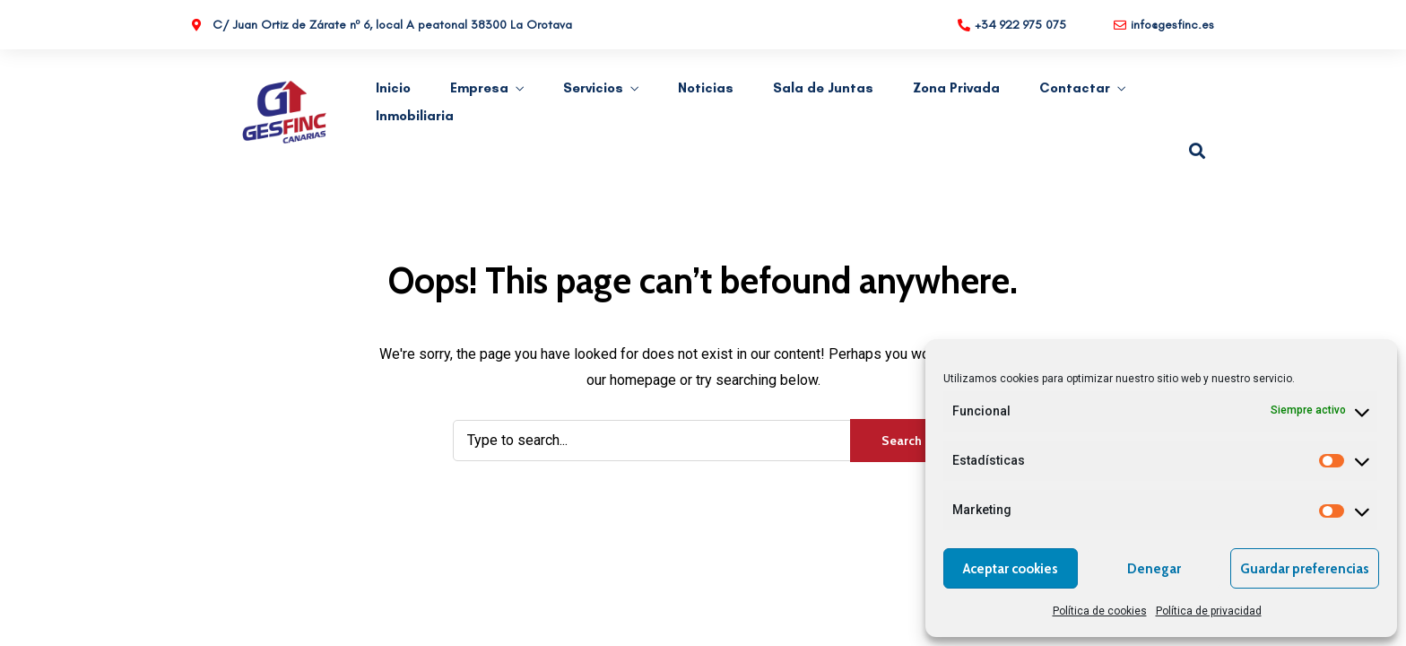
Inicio (393, 88)
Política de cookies (1100, 611)
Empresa (479, 88)
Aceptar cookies (1010, 569)
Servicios (593, 88)
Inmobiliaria (415, 116)
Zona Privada (956, 88)
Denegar (1154, 569)
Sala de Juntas (823, 88)
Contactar (1074, 88)
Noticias (705, 88)
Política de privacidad (1209, 611)
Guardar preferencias (1304, 569)
